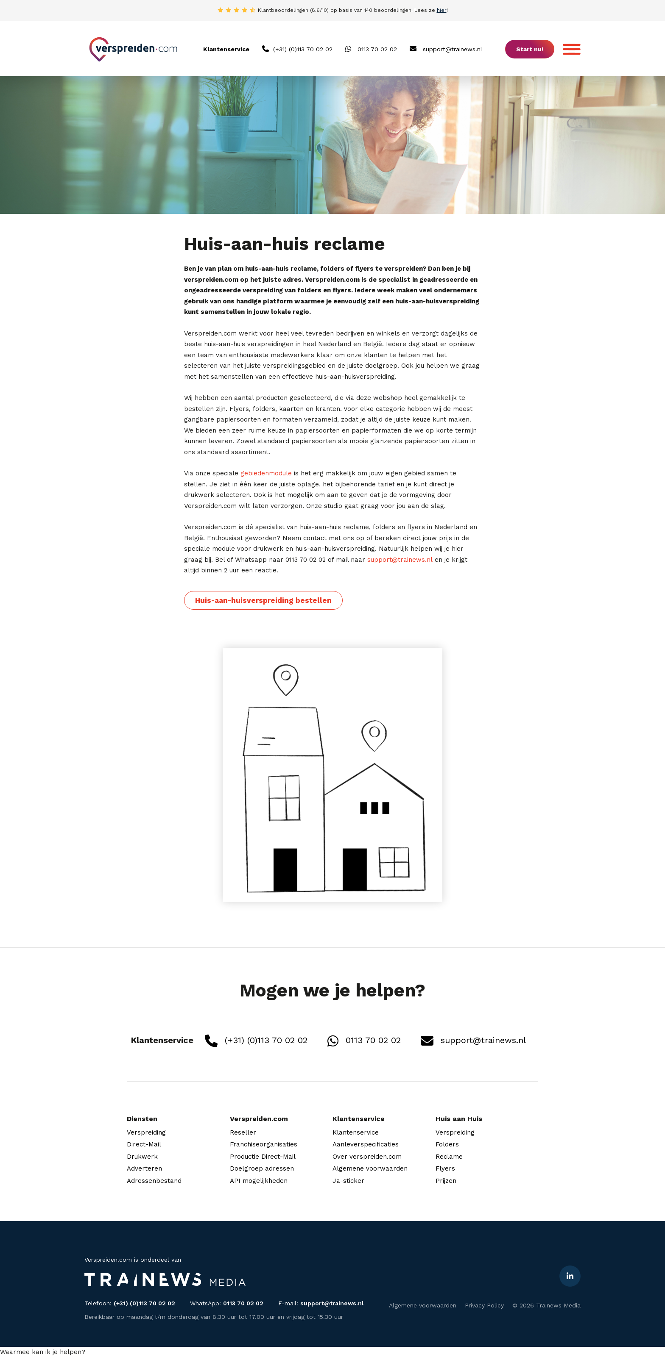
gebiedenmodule (266, 473)
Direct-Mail (144, 1144)
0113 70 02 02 (371, 49)
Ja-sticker (348, 1181)
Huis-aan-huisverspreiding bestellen (263, 600)
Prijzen (446, 1181)
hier (442, 10)
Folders (447, 1144)
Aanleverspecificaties (365, 1144)
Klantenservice (355, 1132)
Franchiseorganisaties (263, 1144)
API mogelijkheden (259, 1181)
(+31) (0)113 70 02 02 (297, 49)
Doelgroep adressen (262, 1168)
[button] (42, 1352)
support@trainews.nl (446, 49)
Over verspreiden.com (367, 1156)
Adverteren (144, 1168)
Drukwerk (142, 1156)
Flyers (445, 1168)
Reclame (449, 1156)
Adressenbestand (154, 1181)
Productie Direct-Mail (263, 1156)
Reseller (243, 1132)
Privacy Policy (484, 1305)
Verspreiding (146, 1132)
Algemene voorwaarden (370, 1168)
